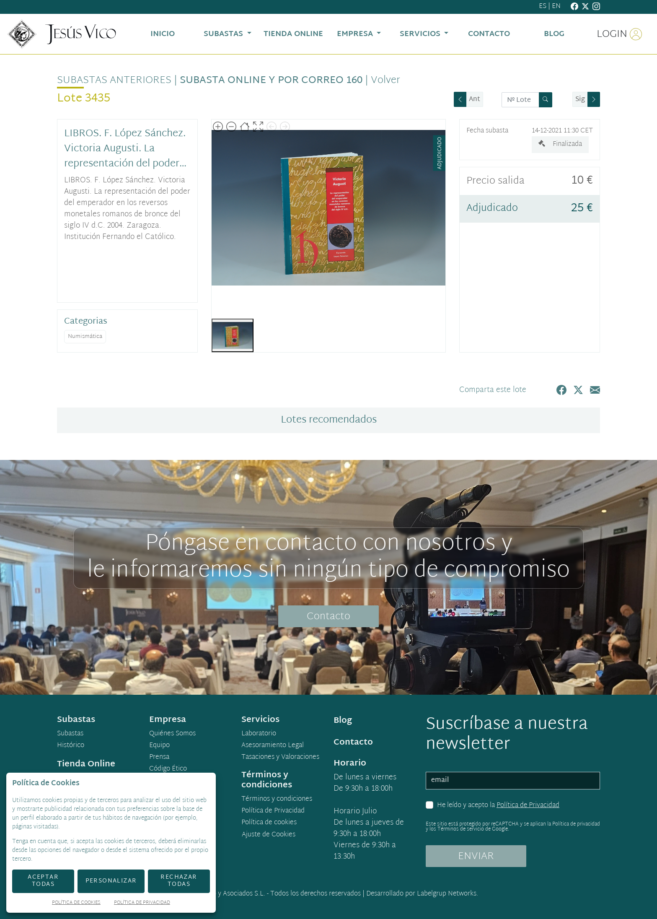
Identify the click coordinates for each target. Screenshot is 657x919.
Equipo (159, 746)
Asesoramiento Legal (272, 746)
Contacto (328, 616)
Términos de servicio (460, 829)
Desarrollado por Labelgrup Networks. (422, 894)
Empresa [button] (356, 34)
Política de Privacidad (528, 806)
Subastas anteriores (114, 80)
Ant (474, 99)
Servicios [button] (421, 34)
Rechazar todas (178, 881)
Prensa (159, 757)
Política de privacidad (576, 824)
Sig (580, 99)
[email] (513, 780)
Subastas (70, 734)
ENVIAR (476, 856)
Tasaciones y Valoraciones (280, 757)
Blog (343, 721)
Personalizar (111, 881)
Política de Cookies (76, 903)
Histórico (70, 746)
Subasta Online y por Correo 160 (271, 80)
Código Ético (168, 769)
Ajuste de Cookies (268, 835)
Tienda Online (86, 764)
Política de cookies (269, 823)
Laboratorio (258, 734)
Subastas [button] (224, 34)
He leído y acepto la (498, 806)
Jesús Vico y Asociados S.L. (225, 894)
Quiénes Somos (172, 734)
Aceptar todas (43, 881)
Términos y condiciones (276, 799)
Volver (385, 80)
